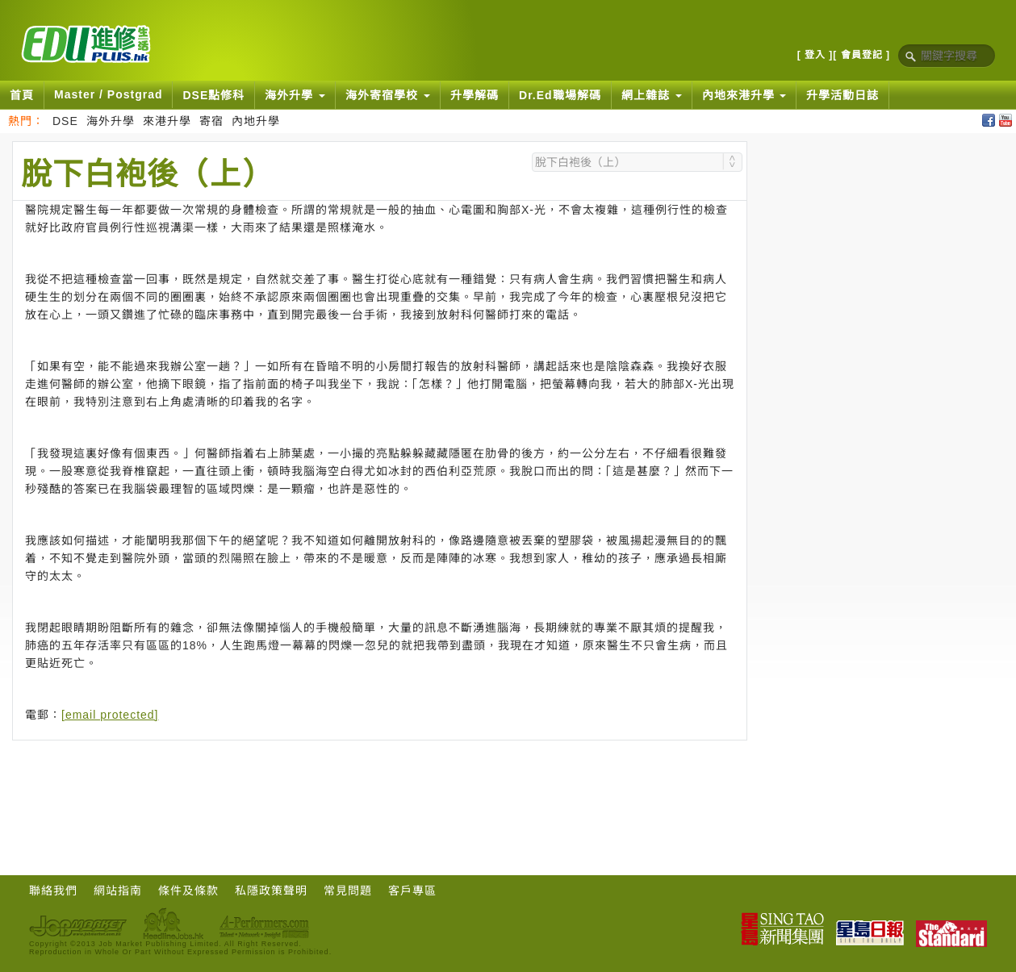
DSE (65, 121)
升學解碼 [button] (474, 95)
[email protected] (110, 714)
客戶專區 (412, 890)
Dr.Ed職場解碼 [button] (560, 95)
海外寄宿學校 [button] (387, 95)
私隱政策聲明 (271, 890)
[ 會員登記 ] (861, 54)
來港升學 (167, 121)
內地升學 (256, 121)
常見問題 (348, 890)
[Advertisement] (380, 785)
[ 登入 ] (815, 54)
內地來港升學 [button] (744, 95)
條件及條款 (188, 890)
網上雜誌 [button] (651, 95)
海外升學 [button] (295, 95)
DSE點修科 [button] (213, 95)
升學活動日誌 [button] (842, 95)
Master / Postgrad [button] (108, 94)
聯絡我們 (53, 890)
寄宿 (211, 121)
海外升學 (110, 121)
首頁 (22, 95)
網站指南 (118, 890)
